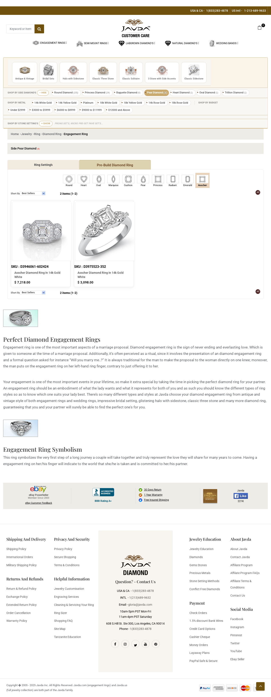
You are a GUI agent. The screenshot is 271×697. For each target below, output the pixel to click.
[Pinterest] (156, 644)
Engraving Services (66, 596)
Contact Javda (240, 557)
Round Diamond (66, 92)
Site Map (59, 629)
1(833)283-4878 (217, 10)
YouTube (236, 651)
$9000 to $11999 (92, 110)
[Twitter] (135, 644)
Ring (37, 134)
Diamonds (196, 557)
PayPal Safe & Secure (203, 661)
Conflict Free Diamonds (204, 589)
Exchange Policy (17, 596)
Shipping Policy (16, 549)
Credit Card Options (202, 629)
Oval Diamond (208, 92)
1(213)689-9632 (140, 597)
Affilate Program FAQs (245, 573)
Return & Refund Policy (21, 588)
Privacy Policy (63, 549)
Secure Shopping (65, 557)
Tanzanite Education (67, 637)
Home (15, 134)
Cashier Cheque (199, 637)
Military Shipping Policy (21, 565)
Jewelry (26, 134)
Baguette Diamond (128, 92)
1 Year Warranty (153, 494)
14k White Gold (43, 102)
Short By (15, 193)
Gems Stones (198, 565)
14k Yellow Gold (67, 102)
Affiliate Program (241, 565)
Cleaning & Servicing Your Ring (74, 605)
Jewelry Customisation (69, 588)
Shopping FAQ (63, 620)
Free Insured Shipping (156, 499)
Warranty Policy (16, 620)
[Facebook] (115, 644)
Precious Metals (199, 573)
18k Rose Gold (180, 102)
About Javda (238, 549)
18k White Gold (108, 102)
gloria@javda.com (140, 604)
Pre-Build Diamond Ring (115, 165)
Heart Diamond (183, 92)
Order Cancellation (18, 613)
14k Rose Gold (157, 102)
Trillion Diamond (236, 92)
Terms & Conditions (66, 565)
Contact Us (237, 595)
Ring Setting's (43, 164)
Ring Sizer (60, 613)
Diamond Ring (52, 134)
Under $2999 (17, 110)
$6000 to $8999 (66, 110)
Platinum (88, 102)
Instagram (237, 627)
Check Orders (198, 613)
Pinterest (236, 635)
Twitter (235, 643)
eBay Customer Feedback (38, 503)
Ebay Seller (237, 659)
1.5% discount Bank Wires (206, 620)
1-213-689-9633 (255, 10)
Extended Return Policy (21, 605)
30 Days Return (152, 489)
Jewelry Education (201, 549)
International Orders (19, 557)
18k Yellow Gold (133, 102)
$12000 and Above (119, 110)
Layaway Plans (199, 653)
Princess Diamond (97, 92)
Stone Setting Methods (204, 581)
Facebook (236, 619)
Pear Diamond (157, 93)
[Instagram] (125, 644)
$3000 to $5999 (41, 110)
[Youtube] (146, 644)
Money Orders (198, 645)
